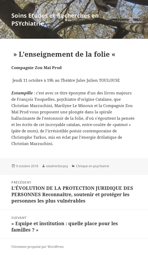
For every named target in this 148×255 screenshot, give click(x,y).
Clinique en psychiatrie (92, 166)
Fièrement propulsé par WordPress (37, 246)
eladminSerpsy (57, 166)
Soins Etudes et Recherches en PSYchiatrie (55, 19)
